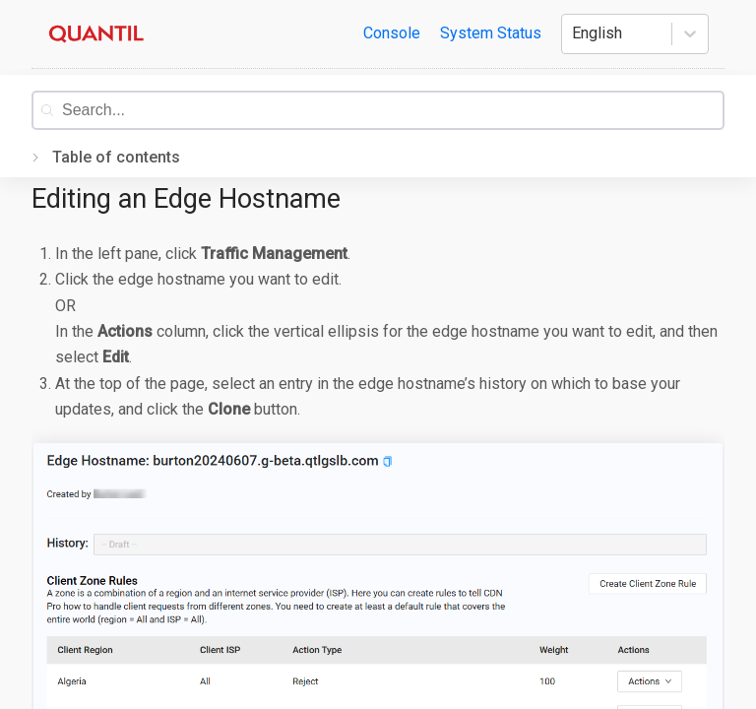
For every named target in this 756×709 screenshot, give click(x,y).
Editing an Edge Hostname (186, 199)
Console (391, 33)
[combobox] (392, 110)
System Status (490, 33)
